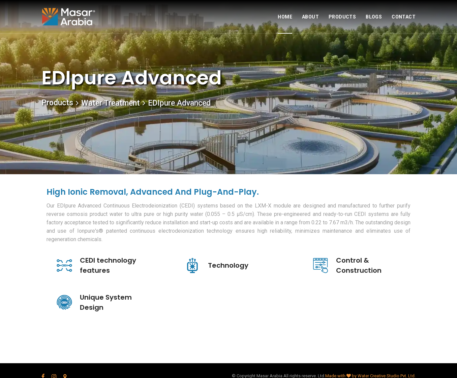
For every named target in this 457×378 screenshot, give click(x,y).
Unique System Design (106, 302)
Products (57, 102)
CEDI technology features (108, 265)
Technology (228, 265)
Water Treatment (110, 103)
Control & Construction (359, 265)
